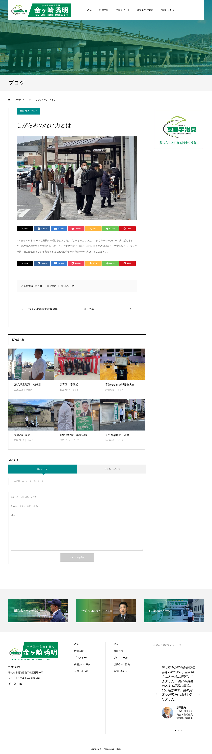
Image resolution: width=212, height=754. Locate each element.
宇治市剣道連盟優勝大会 (119, 384)
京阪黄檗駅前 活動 (117, 435)
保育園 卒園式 (69, 384)
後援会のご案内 (82, 664)
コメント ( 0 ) (42, 469)
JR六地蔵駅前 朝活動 (27, 384)
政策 (76, 644)
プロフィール (81, 657)
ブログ (34, 111)
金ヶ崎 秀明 (36, 286)
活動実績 (78, 650)
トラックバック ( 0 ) (111, 469)
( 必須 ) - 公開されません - (25, 506)
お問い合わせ (81, 671)
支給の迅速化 (22, 435)
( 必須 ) (24, 497)
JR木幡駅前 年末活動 (73, 435)
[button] (175, 730)
